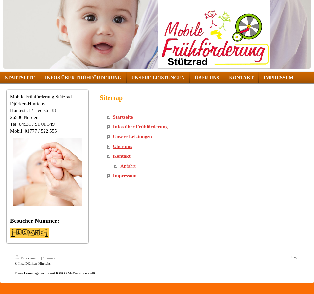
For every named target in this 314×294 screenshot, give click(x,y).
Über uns (122, 146)
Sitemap (49, 258)
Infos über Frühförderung (140, 126)
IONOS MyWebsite (70, 273)
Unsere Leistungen (132, 136)
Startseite (123, 117)
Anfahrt (128, 166)
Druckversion (27, 258)
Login (295, 257)
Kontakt (122, 156)
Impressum (125, 175)
